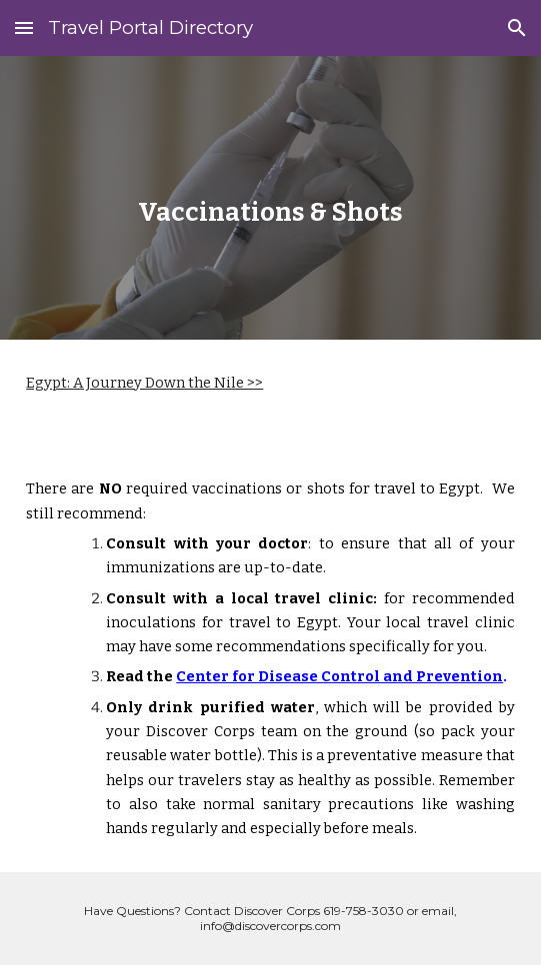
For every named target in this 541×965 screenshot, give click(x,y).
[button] (24, 27)
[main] (270, 197)
